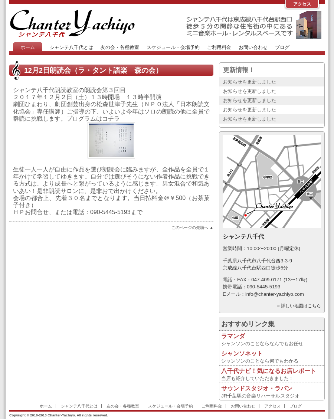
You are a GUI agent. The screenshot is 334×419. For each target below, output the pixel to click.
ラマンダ (233, 336)
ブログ (282, 47)
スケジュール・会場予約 (173, 47)
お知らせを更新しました (249, 82)
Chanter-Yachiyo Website (72, 23)
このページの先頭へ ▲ (192, 227)
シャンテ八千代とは (71, 47)
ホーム (27, 47)
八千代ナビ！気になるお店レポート (268, 371)
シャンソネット (242, 353)
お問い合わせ (253, 47)
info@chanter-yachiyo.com (274, 294)
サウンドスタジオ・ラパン (256, 388)
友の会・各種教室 (120, 47)
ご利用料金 (219, 47)
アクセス (302, 4)
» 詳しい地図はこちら (299, 305)
